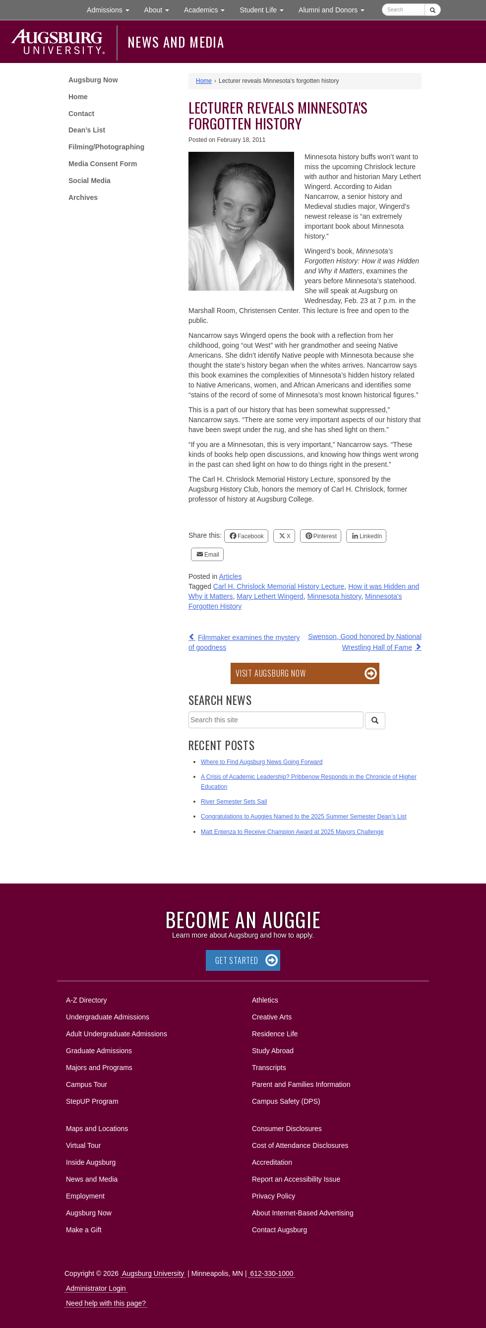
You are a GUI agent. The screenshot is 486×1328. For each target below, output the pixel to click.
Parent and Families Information (301, 1084)
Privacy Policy (273, 1196)
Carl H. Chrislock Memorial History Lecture (279, 586)
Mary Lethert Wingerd (270, 596)
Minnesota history (334, 596)
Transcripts (269, 1068)
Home (78, 97)
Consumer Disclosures (287, 1129)
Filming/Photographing (106, 147)
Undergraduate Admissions (107, 1017)
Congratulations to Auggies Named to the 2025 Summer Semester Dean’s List (304, 816)
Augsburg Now (93, 80)
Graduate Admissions (99, 1051)
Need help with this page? (106, 1303)
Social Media (89, 181)
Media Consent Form (102, 164)
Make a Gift (84, 1230)
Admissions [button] (111, 9)
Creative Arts (272, 1017)
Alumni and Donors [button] (335, 9)
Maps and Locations (97, 1129)
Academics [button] (208, 9)
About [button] (160, 12)
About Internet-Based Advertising (303, 1213)
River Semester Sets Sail (234, 801)
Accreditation (272, 1162)
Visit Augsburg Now (270, 673)
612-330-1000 (271, 1273)
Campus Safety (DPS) (286, 1101)
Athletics (265, 1000)
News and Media (175, 42)
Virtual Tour (83, 1145)
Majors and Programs (98, 1066)
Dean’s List (86, 130)
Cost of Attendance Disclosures (300, 1145)
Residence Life (275, 1034)
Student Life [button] (265, 9)
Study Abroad (273, 1051)
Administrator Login (96, 1288)
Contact (81, 114)
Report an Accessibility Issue (296, 1179)
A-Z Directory (86, 1000)
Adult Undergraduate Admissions (116, 1034)
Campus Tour (86, 1084)
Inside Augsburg (91, 1162)
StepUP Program (92, 1101)
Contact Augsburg (279, 1230)
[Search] (375, 720)
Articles (230, 576)
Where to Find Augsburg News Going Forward (261, 762)
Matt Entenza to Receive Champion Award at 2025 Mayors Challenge (292, 831)
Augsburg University (153, 1273)
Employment (85, 1196)
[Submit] (433, 9)
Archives (83, 197)
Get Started (236, 960)
